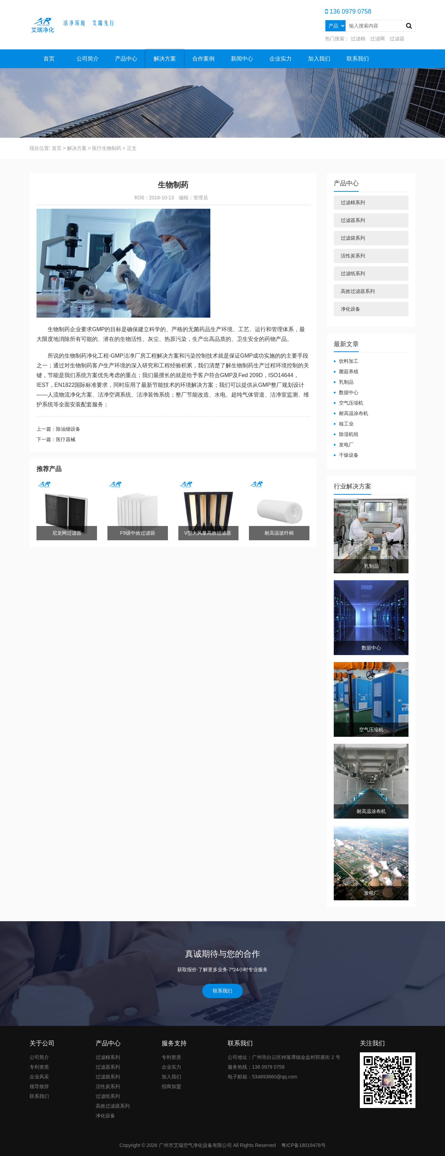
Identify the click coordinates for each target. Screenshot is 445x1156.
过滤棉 (358, 38)
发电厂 (346, 444)
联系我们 (358, 59)
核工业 (346, 423)
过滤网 (377, 38)
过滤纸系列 (353, 273)
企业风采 (39, 1076)
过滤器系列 (353, 220)
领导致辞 (39, 1086)
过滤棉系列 (353, 202)
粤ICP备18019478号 (303, 1145)
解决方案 (165, 59)
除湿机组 (348, 434)
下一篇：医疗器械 (56, 439)
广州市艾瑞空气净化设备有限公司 (195, 1145)
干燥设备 (348, 455)
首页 (49, 59)
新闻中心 (242, 59)
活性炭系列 (353, 255)
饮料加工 (348, 361)
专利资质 (39, 1067)
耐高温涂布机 (353, 413)
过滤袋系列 (353, 238)
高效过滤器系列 (358, 291)
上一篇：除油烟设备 (58, 429)
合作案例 (203, 59)
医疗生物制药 (106, 148)
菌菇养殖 (348, 371)
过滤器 (397, 38)
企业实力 (280, 59)
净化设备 (350, 309)
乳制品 (346, 382)
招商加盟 (171, 1086)
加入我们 (319, 59)
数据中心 (348, 392)
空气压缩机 (351, 403)
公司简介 (87, 59)
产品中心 (126, 59)
